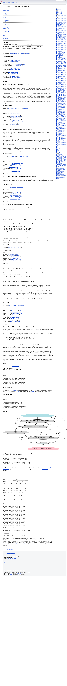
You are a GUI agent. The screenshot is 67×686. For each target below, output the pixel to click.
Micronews (8, 2)
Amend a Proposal (59, 12)
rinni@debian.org (12, 167)
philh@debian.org (13, 68)
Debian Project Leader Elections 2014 (61, 73)
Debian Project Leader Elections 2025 (61, 19)
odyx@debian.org (13, 321)
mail (37, 48)
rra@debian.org (11, 247)
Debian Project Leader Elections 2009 (61, 87)
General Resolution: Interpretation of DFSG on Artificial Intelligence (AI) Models (61, 155)
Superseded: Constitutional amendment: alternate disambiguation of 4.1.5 (60, 172)
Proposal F (4, 34)
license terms (19, 573)
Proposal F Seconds (6, 32)
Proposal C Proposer (8, 153)
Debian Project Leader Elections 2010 (61, 85)
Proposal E (5, 263)
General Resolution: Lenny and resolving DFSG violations (61, 89)
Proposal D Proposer (8, 184)
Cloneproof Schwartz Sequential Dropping (19, 543)
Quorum (4, 35)
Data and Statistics (7, 387)
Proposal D (4, 25)
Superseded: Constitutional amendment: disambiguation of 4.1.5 (61, 175)
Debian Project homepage (11, 553)
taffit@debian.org (13, 317)
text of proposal (21, 53)
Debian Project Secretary (8, 549)
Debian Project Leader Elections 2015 (61, 64)
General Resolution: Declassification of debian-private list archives (61, 123)
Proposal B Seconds (6, 16)
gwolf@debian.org (12, 108)
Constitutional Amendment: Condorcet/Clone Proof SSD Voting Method (60, 140)
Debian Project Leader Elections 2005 (61, 126)
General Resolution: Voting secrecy (60, 33)
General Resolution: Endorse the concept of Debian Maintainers (61, 98)
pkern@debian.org (13, 124)
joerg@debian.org (13, 69)
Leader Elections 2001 (59, 146)
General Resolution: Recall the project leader (60, 110)
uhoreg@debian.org (14, 195)
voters (18, 391)
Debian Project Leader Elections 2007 (61, 102)
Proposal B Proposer (6, 14)
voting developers (15, 366)
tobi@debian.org (13, 113)
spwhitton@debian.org (14, 116)
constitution (50, 543)
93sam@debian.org (13, 53)
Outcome (4, 39)
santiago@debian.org (18, 197)
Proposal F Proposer (6, 31)
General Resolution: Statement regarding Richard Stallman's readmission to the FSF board (61, 37)
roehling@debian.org (14, 312)
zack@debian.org (15, 161)
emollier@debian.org (15, 314)
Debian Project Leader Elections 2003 (61, 143)
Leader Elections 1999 (59, 151)
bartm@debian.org (12, 156)
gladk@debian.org (13, 76)
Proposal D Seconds (6, 24)
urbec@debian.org (15, 316)
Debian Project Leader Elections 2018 (61, 48)
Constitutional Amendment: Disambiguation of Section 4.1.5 (61, 138)
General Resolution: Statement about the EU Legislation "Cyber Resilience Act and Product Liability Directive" (61, 24)
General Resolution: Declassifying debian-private (60, 52)
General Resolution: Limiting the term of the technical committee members (61, 66)
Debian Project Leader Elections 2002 (61, 145)
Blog (4, 2)
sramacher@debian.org (17, 64)
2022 (12, 3)
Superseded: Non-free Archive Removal (60, 178)
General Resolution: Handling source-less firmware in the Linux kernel (61, 104)
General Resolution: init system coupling (61, 69)
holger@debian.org (14, 73)
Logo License (58, 150)
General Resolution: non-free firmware (60, 29)
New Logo (57, 149)
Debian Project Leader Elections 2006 (61, 117)
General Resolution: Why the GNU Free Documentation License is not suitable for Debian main (61, 120)
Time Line (4, 9)
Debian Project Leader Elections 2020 (61, 42)
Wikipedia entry (45, 469)
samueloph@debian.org (16, 65)
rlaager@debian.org (15, 252)
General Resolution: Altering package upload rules (60, 100)
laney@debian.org (12, 72)
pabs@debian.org (12, 169)
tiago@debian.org (16, 120)
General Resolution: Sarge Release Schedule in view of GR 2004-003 (61, 128)
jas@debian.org (15, 171)
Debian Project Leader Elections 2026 (61, 16)
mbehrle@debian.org (15, 119)
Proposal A (4, 13)
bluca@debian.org (14, 60)
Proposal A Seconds (8, 56)
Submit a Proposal (59, 11)
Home (4, 562)
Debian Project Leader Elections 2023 (61, 27)
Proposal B (4, 17)
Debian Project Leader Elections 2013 (61, 75)
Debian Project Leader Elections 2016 (61, 60)
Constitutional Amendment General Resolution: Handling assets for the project (60, 114)
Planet (12, 2)
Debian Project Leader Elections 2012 (61, 79)
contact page (8, 570)
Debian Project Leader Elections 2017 (61, 50)
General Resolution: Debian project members (60, 83)
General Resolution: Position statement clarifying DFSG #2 (60, 112)
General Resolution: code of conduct (60, 71)
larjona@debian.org (16, 121)
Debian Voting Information (7, 3)
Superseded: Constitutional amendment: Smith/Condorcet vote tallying (60, 169)
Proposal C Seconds (6, 20)
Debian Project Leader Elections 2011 (61, 81)
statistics (14, 390)
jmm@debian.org (15, 77)
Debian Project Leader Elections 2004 (61, 136)
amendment (27, 53)
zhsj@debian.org (13, 199)
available (23, 570)
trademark (11, 574)
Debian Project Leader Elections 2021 (61, 40)
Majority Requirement (6, 38)
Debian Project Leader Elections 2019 (61, 46)
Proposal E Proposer (6, 27)
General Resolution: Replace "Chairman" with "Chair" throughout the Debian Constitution (60, 55)
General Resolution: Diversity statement (60, 77)
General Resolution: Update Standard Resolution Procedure (61, 62)
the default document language (11, 558)
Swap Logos (58, 148)
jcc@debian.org (14, 123)
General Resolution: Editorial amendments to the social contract (60, 131)
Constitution (58, 152)
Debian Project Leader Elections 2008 (61, 93)
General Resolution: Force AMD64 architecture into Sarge (61, 164)
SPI (11, 573)
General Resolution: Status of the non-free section (61, 134)
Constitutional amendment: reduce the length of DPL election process (61, 95)
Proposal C (4, 21)
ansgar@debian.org (11, 61)
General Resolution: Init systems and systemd (61, 44)
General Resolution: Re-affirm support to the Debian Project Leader (60, 107)
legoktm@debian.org (14, 256)
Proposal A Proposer (6, 10)
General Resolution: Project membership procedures (60, 91)
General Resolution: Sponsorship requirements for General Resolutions (61, 161)
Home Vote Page (58, 9)
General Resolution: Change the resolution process (61, 35)
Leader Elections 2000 (59, 147)
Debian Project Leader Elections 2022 (61, 31)
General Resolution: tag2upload (61, 157)
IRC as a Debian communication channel (61, 166)
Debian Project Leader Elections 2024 (61, 21)
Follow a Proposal (59, 13)
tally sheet (32, 391)
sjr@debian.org (13, 255)
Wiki (16, 2)
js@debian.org (15, 168)
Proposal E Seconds (6, 28)
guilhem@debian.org (15, 196)
